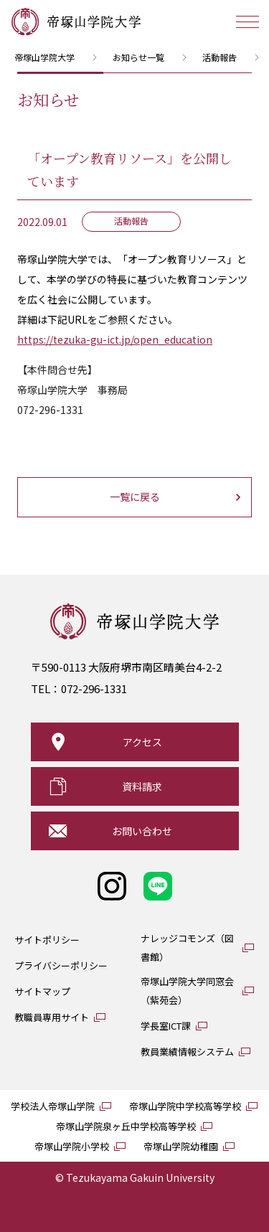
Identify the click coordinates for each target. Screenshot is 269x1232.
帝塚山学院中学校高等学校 (185, 1106)
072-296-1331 (94, 688)
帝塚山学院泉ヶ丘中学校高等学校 (126, 1126)
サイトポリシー (47, 939)
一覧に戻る (135, 496)
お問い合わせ (142, 831)
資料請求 (142, 786)
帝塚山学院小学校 (71, 1146)
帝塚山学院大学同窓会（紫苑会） (187, 990)
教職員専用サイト (51, 1017)
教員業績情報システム (187, 1051)
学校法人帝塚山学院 (53, 1106)
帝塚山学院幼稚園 (180, 1146)
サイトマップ (42, 991)
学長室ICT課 (166, 1026)
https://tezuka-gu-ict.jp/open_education (114, 339)
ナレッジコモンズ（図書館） (187, 947)
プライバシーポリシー (61, 965)
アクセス (142, 742)
